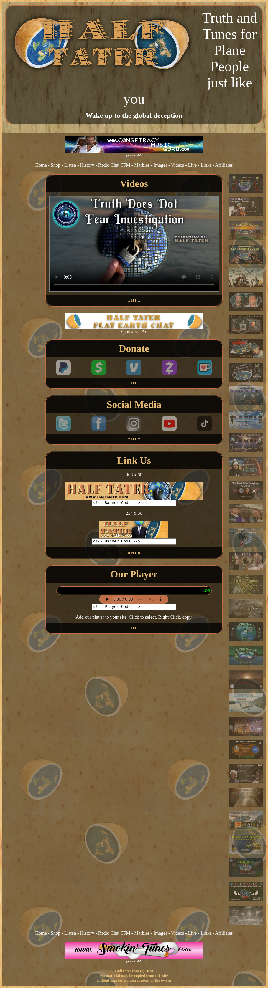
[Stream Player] (133, 601)
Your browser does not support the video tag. (134, 244)
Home (41, 165)
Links (206, 165)
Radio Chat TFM (114, 165)
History (87, 165)
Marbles (141, 165)
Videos (178, 165)
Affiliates (224, 165)
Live (192, 165)
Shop (55, 165)
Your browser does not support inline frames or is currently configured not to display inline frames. (134, 592)
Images (160, 165)
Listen (70, 165)
